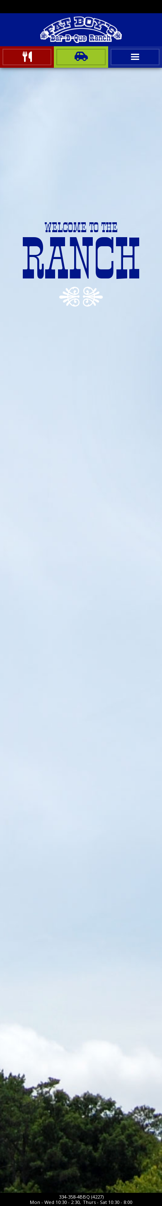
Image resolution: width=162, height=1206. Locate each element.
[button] (135, 57)
